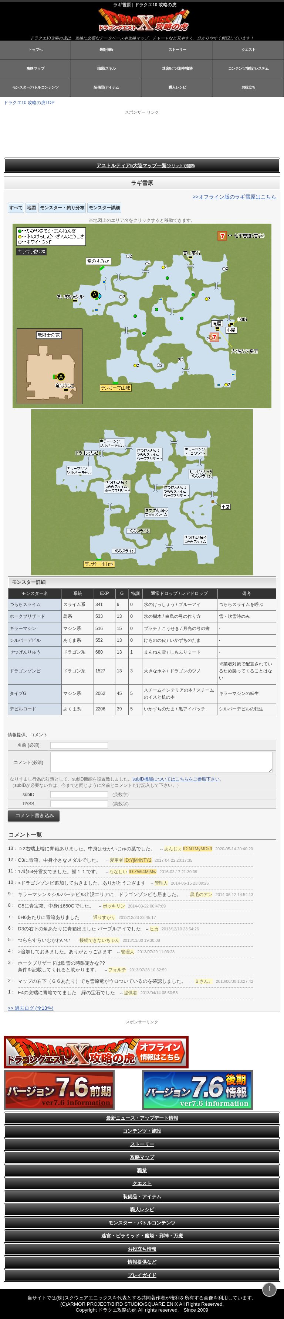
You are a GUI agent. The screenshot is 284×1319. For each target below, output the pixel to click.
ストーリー (177, 50)
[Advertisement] (96, 133)
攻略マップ (35, 68)
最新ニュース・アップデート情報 (142, 1118)
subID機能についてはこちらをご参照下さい (175, 779)
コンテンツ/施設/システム (248, 68)
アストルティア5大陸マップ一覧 (146, 165)
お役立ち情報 (142, 1249)
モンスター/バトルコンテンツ (35, 87)
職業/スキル (106, 68)
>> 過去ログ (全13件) (31, 1008)
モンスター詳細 (104, 207)
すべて (16, 207)
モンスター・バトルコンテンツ (142, 1223)
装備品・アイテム (142, 1196)
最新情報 (106, 50)
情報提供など (142, 1262)
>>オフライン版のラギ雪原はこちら (234, 197)
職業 (142, 1170)
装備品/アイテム (106, 87)
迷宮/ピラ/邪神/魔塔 (177, 68)
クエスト (248, 50)
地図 (31, 207)
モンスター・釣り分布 (62, 207)
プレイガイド (142, 1275)
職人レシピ (177, 87)
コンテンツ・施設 (142, 1131)
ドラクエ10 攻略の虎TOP (29, 102)
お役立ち (248, 87)
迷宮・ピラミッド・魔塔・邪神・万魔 (142, 1236)
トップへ (35, 50)
